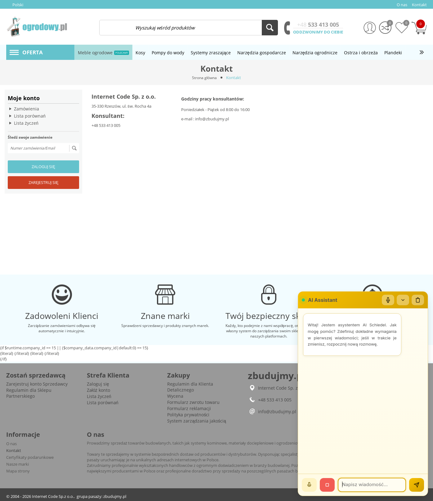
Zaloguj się (43, 166)
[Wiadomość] (372, 485)
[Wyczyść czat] (418, 300)
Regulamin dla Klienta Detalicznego (190, 387)
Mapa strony (18, 471)
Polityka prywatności (188, 415)
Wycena (175, 396)
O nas (11, 443)
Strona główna (204, 77)
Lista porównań (30, 116)
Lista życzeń (26, 123)
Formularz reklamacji (189, 408)
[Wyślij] (416, 485)
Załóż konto (98, 390)
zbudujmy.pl (114, 496)
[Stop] (327, 485)
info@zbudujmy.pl (212, 119)
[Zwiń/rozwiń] (403, 300)
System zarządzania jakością (196, 421)
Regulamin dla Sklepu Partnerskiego (28, 393)
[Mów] (309, 485)
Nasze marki (17, 464)
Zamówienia (26, 109)
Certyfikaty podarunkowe (30, 457)
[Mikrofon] (388, 300)
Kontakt (13, 450)
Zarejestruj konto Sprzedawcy (37, 384)
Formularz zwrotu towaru (193, 402)
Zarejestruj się (44, 182)
